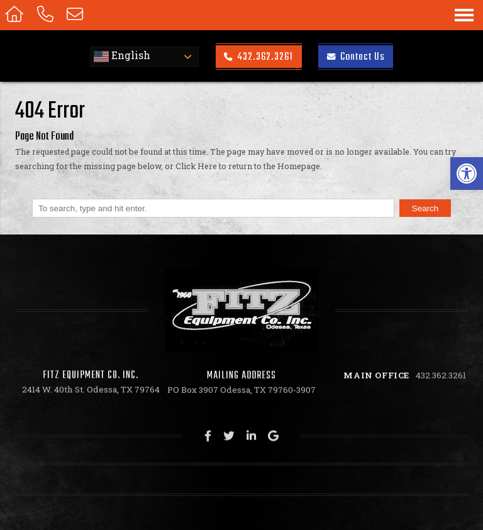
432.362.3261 (258, 56)
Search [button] (425, 208)
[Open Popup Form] (77, 14)
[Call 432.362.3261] (47, 14)
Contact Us (356, 56)
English (122, 57)
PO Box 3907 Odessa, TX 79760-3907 (241, 391)
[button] (466, 173)
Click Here (196, 166)
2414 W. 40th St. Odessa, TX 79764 (91, 390)
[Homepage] (16, 14)
